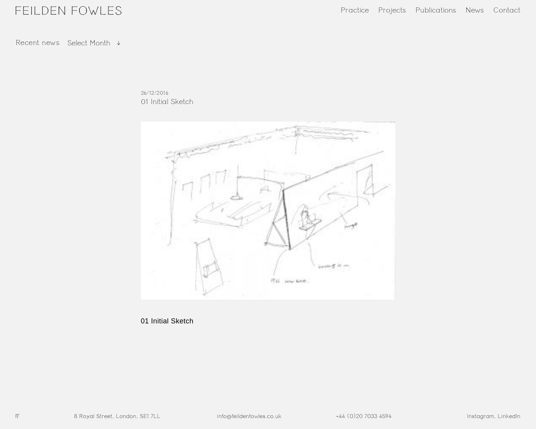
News (475, 10)
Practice (355, 10)
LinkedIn (509, 416)
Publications (435, 10)
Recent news (38, 42)
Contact (506, 10)
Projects (392, 10)
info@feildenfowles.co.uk (249, 416)
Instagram (480, 416)
